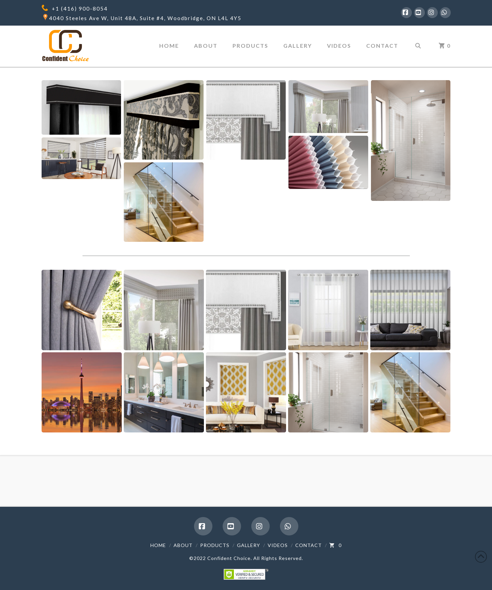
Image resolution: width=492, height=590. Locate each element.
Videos (278, 545)
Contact (308, 545)
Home (158, 545)
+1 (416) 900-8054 (80, 8)
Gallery (248, 545)
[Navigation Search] (417, 46)
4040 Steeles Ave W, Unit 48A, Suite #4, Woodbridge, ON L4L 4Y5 (145, 18)
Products (214, 545)
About (183, 545)
